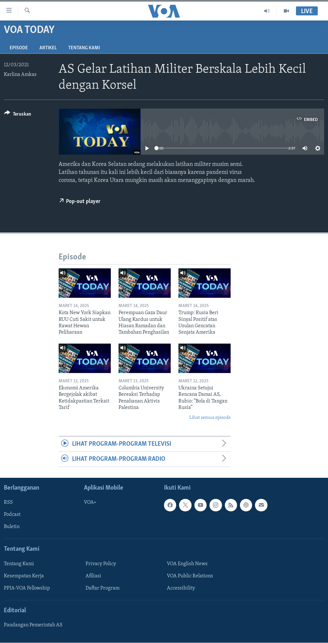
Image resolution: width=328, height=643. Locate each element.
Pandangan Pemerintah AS (33, 625)
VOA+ (90, 502)
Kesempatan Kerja (24, 576)
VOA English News (187, 563)
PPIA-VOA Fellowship (27, 588)
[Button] (17, 115)
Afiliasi (93, 576)
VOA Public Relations (190, 576)
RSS (8, 502)
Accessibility (181, 588)
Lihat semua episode (210, 417)
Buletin (12, 527)
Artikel (48, 48)
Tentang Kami (84, 48)
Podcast (12, 514)
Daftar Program (102, 588)
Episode (19, 48)
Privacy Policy (101, 563)
